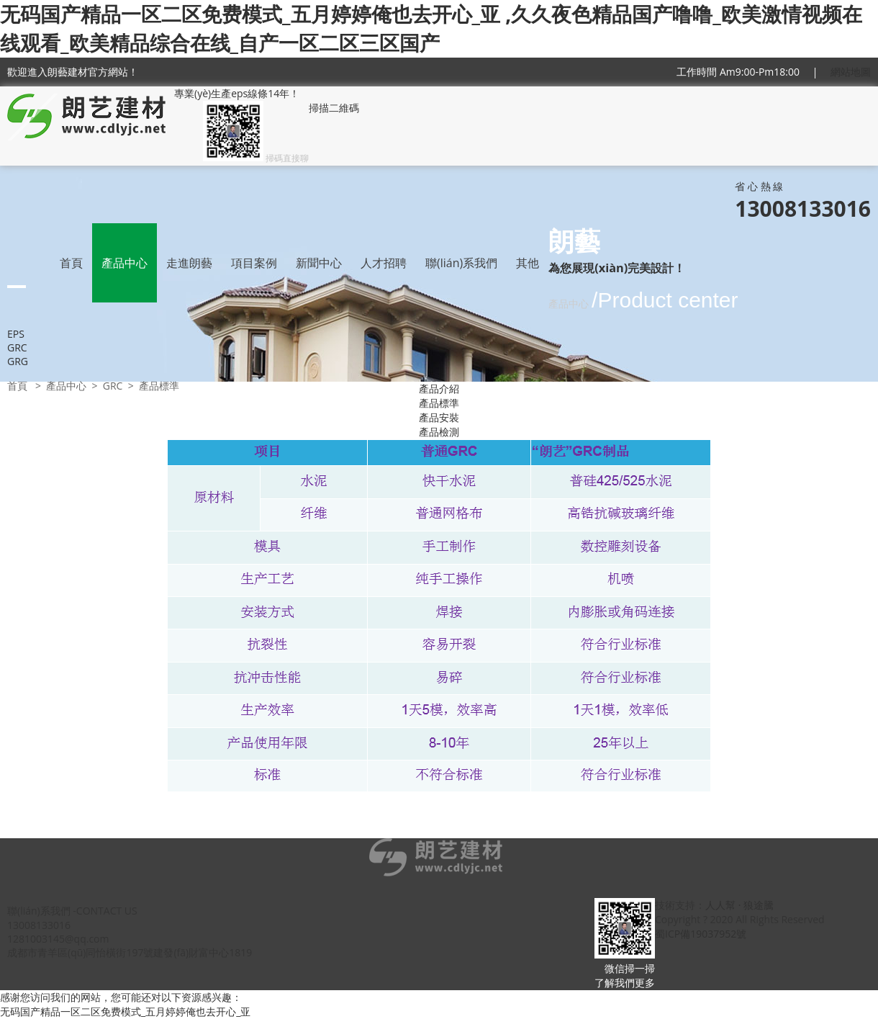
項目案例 (254, 263)
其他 (527, 263)
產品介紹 (439, 388)
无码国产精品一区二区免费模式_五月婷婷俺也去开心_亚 (125, 1011)
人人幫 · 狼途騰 (739, 905)
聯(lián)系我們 (461, 263)
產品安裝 (439, 417)
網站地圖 (851, 71)
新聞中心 (319, 263)
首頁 (71, 263)
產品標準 (439, 403)
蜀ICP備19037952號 (700, 934)
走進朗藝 (189, 263)
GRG (17, 361)
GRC (17, 347)
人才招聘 (384, 263)
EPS (15, 334)
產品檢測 (439, 432)
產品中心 (124, 263)
